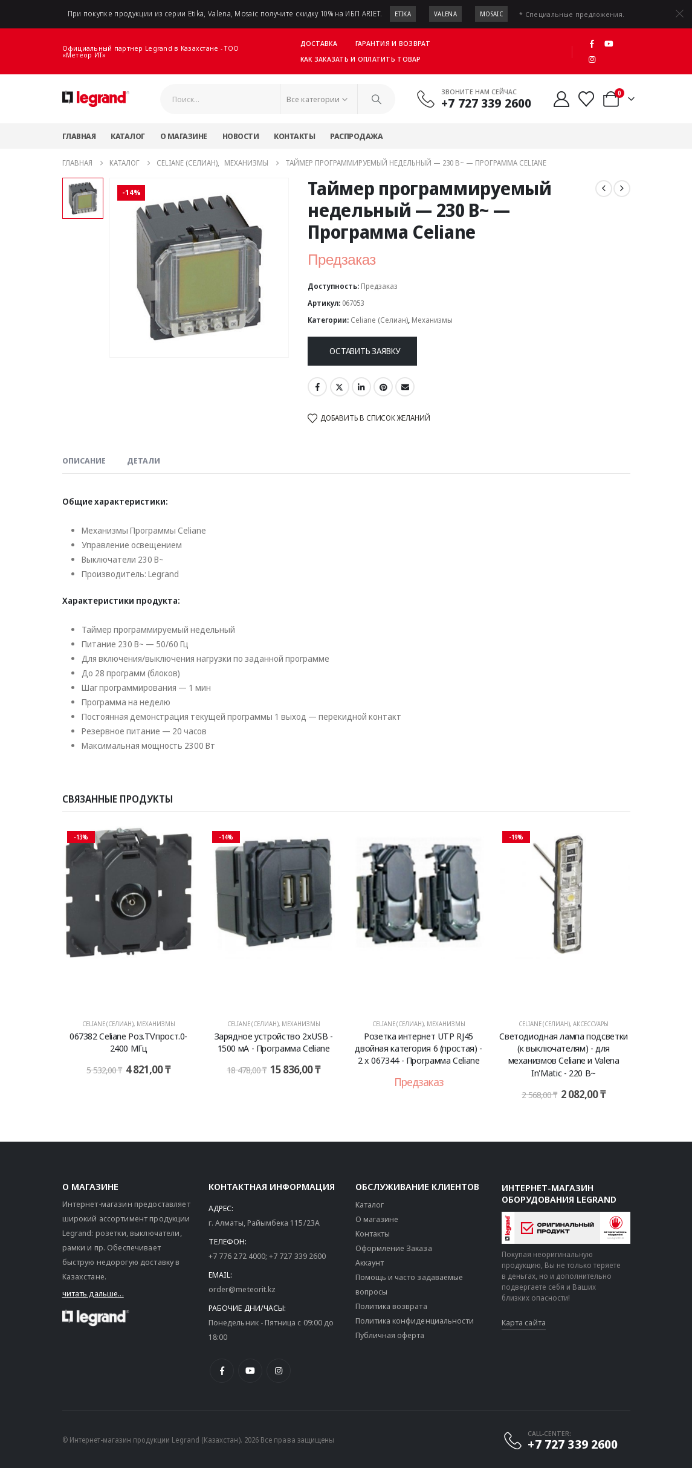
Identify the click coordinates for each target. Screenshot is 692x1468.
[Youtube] (608, 43)
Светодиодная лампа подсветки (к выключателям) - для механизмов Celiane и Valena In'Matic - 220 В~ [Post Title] (563, 1054)
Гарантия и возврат (392, 43)
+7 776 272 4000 (237, 1255)
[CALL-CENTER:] (560, 1440)
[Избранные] (586, 99)
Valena (445, 14)
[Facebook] (592, 43)
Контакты (294, 136)
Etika (403, 14)
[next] (621, 188)
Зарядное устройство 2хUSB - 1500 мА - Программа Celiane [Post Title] (274, 1042)
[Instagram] (592, 59)
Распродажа (356, 136)
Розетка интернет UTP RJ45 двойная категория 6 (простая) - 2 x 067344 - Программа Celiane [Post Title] (418, 1048)
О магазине (183, 136)
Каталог (128, 136)
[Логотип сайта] (95, 99)
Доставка (318, 43)
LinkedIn (361, 386)
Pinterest (383, 386)
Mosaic (491, 14)
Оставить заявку (364, 351)
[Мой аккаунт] (561, 99)
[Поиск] (376, 99)
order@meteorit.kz (242, 1289)
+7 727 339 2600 (297, 1255)
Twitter (339, 386)
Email (405, 386)
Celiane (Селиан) (379, 320)
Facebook (317, 386)
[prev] (603, 188)
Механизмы (432, 320)
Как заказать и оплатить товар (360, 58)
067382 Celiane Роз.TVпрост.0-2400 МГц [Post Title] (128, 1042)
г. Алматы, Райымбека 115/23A (264, 1222)
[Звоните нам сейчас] (473, 98)
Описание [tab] (84, 460)
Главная (79, 136)
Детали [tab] (143, 460)
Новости (240, 136)
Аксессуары (591, 1024)
